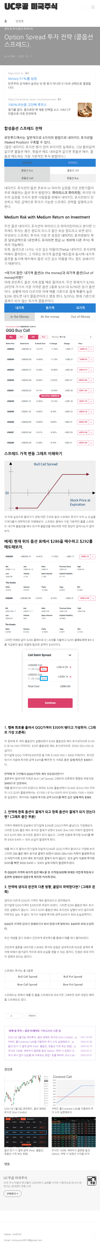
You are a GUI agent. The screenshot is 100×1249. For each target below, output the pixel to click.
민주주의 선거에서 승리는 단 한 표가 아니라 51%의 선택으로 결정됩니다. (49, 85)
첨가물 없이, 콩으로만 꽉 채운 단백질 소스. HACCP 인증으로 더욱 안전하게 (39, 111)
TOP (93, 1235)
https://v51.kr (15, 73)
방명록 (20, 21)
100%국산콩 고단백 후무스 (27, 104)
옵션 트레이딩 (32, 1031)
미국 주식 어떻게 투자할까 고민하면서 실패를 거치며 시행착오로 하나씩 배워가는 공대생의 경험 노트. (42, 1184)
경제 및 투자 (15, 1031)
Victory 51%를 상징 (22, 78)
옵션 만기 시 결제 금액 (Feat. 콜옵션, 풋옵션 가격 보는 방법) (40, 1046)
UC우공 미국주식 (15, 1178)
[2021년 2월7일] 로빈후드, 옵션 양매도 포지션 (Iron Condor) (40, 1037)
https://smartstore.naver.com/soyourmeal (32, 99)
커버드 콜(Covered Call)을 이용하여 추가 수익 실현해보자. (39, 1042)
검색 (85, 7)
